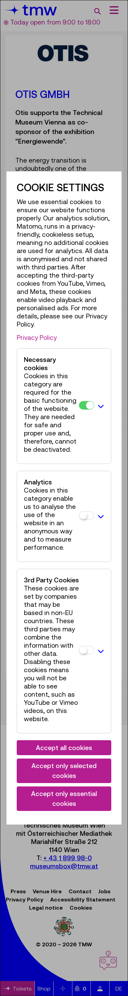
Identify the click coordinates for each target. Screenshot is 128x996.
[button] (101, 406)
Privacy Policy (37, 337)
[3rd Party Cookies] (86, 650)
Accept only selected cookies (64, 770)
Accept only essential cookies (64, 798)
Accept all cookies (64, 747)
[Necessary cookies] (86, 405)
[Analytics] (86, 515)
